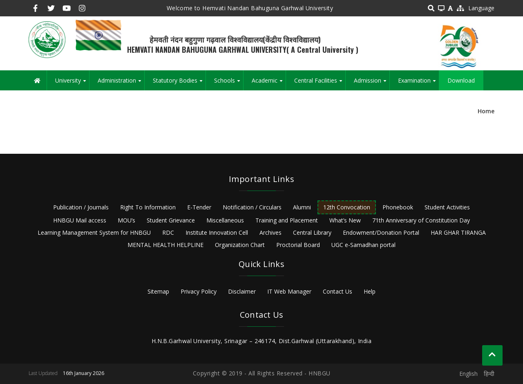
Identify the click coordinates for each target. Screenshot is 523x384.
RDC (168, 232)
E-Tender (199, 207)
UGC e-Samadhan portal (363, 245)
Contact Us (337, 291)
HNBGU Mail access (79, 220)
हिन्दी (489, 373)
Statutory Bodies (179, 83)
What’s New (345, 220)
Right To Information (148, 207)
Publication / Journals (81, 207)
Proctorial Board (298, 245)
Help (369, 291)
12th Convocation (346, 207)
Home (486, 111)
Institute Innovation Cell (217, 232)
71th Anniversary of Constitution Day (421, 220)
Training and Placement (286, 220)
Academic (269, 83)
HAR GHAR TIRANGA (458, 232)
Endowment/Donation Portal (381, 232)
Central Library (312, 232)
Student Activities (447, 207)
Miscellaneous (225, 220)
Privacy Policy (199, 291)
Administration (121, 83)
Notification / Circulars (252, 207)
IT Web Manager (289, 291)
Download (461, 80)
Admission (371, 83)
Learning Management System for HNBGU (94, 232)
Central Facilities (319, 83)
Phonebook (397, 207)
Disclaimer (242, 291)
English (468, 373)
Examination (418, 83)
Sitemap (158, 291)
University (72, 83)
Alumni (302, 207)
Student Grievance (171, 220)
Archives (270, 232)
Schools (228, 83)
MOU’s (126, 220)
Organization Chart (240, 245)
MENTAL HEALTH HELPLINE (165, 245)
